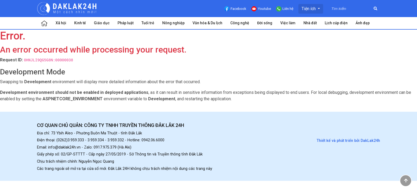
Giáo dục (102, 23)
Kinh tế (80, 23)
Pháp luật (126, 23)
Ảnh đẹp (363, 23)
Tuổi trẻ (147, 23)
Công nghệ (239, 23)
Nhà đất (310, 23)
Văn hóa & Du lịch (207, 23)
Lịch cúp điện (336, 23)
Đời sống (264, 23)
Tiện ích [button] (309, 8)
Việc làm (287, 23)
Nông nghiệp (173, 23)
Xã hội (61, 23)
